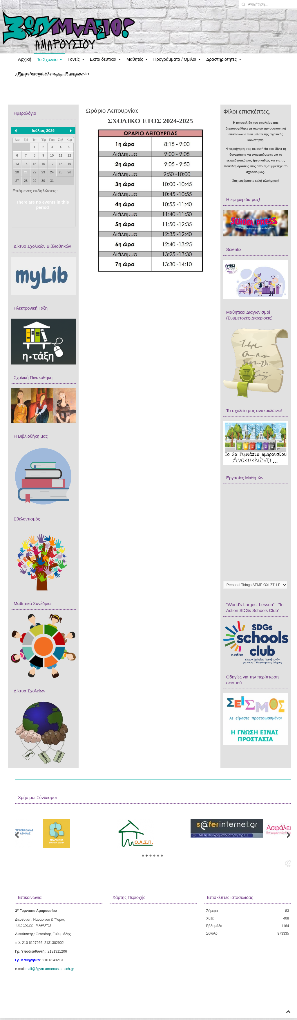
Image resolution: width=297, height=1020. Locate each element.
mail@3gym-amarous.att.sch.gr (50, 969)
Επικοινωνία (77, 73)
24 (52, 172)
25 (60, 172)
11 (60, 155)
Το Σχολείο (47, 59)
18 (60, 164)
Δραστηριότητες (221, 59)
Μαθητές (134, 59)
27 (17, 180)
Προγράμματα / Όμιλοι (174, 59)
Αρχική (24, 59)
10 (52, 155)
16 (43, 164)
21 (26, 172)
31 (52, 180)
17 (52, 164)
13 (17, 164)
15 (34, 164)
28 (26, 180)
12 (69, 155)
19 (69, 164)
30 (43, 180)
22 (34, 172)
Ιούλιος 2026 (43, 130)
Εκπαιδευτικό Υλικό (36, 73)
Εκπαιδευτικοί (103, 59)
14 (26, 164)
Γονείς (73, 59)
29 (34, 180)
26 (69, 172)
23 (43, 172)
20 (17, 172)
